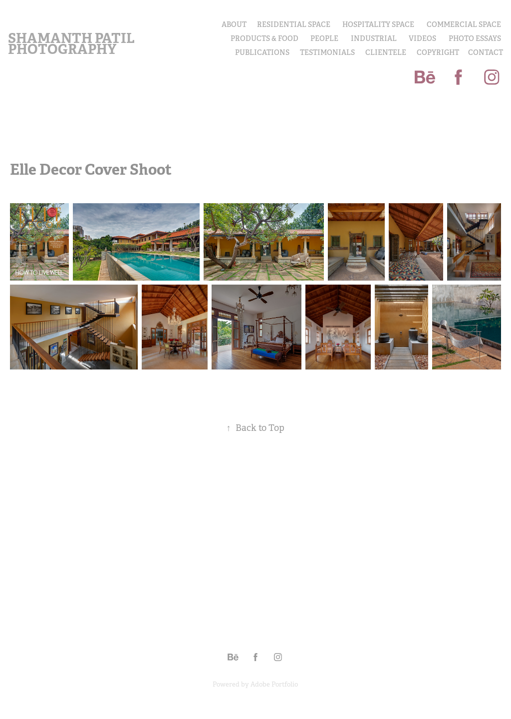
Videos (422, 38)
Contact (485, 52)
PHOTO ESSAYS (475, 38)
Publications (262, 52)
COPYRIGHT (438, 52)
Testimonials (327, 52)
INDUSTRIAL (374, 38)
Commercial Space (464, 24)
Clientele (385, 52)
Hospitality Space (378, 24)
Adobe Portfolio (274, 684)
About (234, 24)
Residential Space (293, 24)
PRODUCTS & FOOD (264, 38)
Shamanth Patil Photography (72, 43)
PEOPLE (324, 38)
